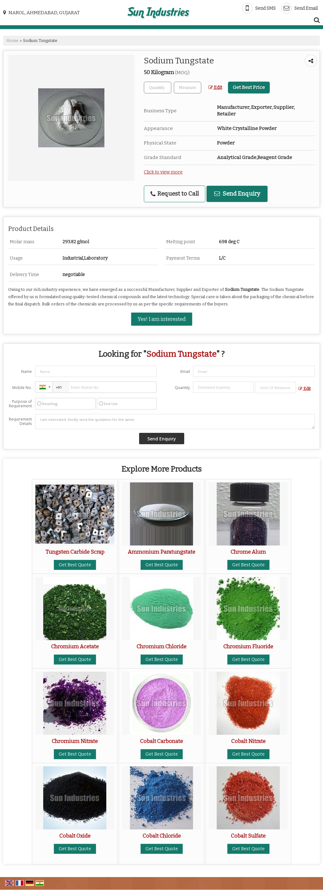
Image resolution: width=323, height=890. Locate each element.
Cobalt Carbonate (161, 741)
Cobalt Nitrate (248, 741)
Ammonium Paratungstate (161, 552)
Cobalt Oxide (75, 836)
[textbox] (187, 87)
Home (12, 40)
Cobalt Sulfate (248, 836)
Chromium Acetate (75, 646)
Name (26, 371)
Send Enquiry (237, 193)
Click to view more (163, 172)
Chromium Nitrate (75, 741)
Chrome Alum (248, 552)
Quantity (182, 387)
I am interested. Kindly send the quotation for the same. (175, 421)
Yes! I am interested (162, 319)
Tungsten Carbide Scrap (74, 552)
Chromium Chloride (161, 646)
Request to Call (174, 193)
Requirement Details (20, 421)
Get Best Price (249, 87)
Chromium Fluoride (248, 646)
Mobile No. (22, 387)
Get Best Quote (75, 565)
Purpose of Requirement (20, 403)
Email (185, 371)
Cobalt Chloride (162, 836)
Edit (215, 87)
